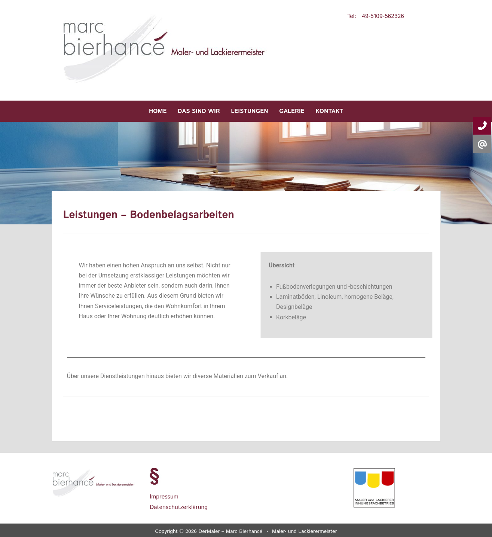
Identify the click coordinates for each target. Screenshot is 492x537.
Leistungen (249, 111)
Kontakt (329, 111)
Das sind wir (199, 111)
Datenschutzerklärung (179, 507)
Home (158, 111)
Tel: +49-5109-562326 (375, 16)
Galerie (292, 111)
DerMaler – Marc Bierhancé (231, 531)
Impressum (164, 496)
